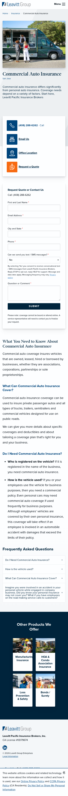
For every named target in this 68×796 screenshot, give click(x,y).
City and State (15, 228)
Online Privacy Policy (32, 781)
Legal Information (10, 756)
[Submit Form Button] (34, 306)
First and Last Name (18, 202)
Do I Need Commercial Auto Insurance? (27, 560)
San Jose (7, 78)
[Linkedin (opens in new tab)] (6, 748)
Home (5, 13)
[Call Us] (34, 125)
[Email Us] (24, 139)
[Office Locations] (34, 153)
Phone (12, 241)
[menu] (63, 4)
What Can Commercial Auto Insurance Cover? (31, 578)
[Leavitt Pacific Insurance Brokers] (16, 4)
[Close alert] (64, 772)
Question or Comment (19, 283)
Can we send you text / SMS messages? (28, 254)
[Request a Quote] (34, 167)
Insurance (15, 13)
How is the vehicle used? (19, 569)
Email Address (15, 215)
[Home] (17, 728)
